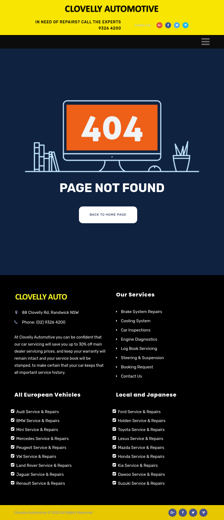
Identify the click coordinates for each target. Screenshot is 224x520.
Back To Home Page (108, 214)
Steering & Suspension (142, 357)
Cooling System (136, 320)
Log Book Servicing (139, 348)
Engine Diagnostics (139, 339)
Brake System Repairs (141, 311)
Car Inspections (136, 330)
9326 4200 (109, 28)
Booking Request (137, 367)
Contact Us (131, 376)
